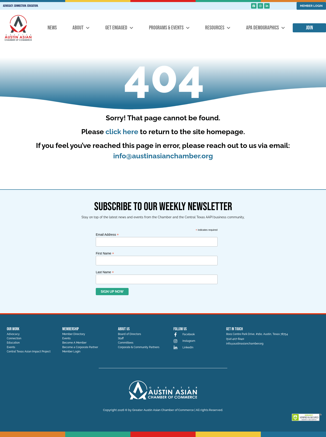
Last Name (105, 272)
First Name (105, 253)
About (81, 28)
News (52, 27)
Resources (217, 28)
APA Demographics (265, 28)
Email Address (107, 234)
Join (309, 27)
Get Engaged (119, 28)
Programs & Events (169, 28)
